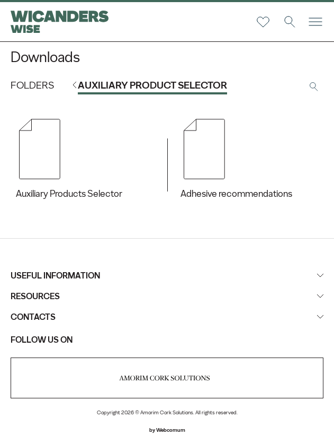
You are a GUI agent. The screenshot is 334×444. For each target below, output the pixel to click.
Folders (32, 85)
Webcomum (170, 429)
